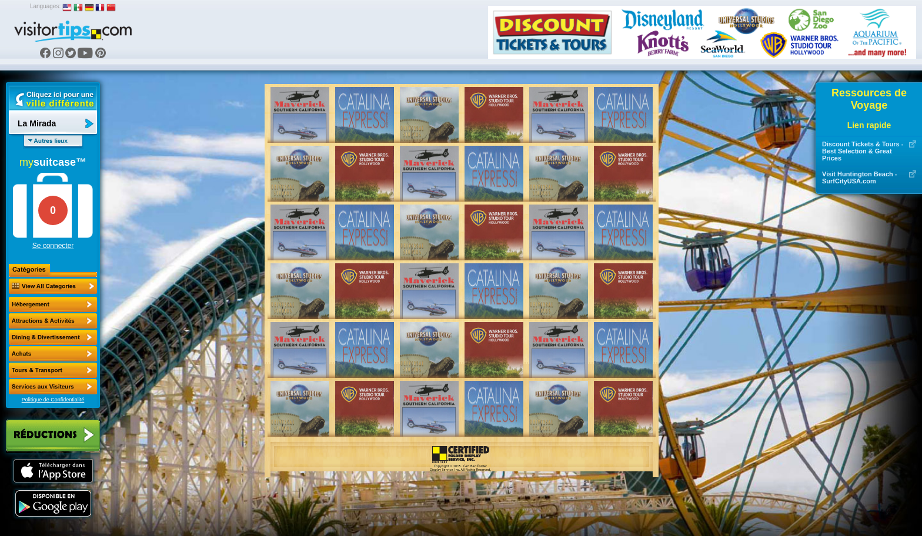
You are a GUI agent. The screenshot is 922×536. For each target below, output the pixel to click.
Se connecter (53, 246)
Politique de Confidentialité (53, 400)
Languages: (45, 6)
